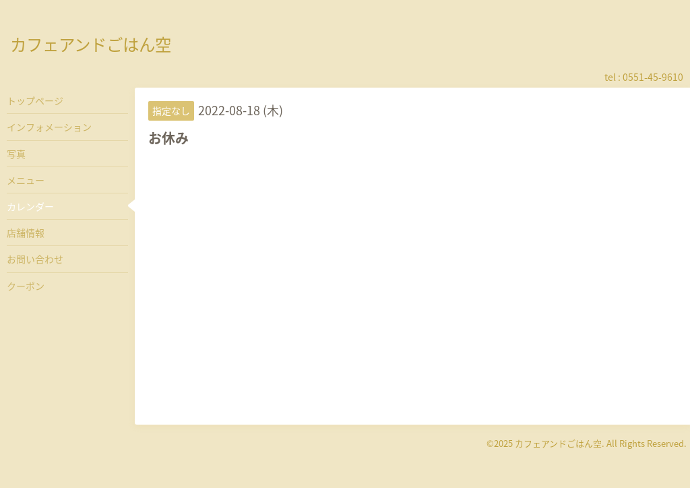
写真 (16, 153)
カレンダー (30, 206)
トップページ (35, 100)
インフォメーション (49, 126)
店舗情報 (25, 232)
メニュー (25, 180)
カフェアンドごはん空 (90, 44)
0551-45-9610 (653, 77)
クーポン (25, 286)
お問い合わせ (35, 259)
